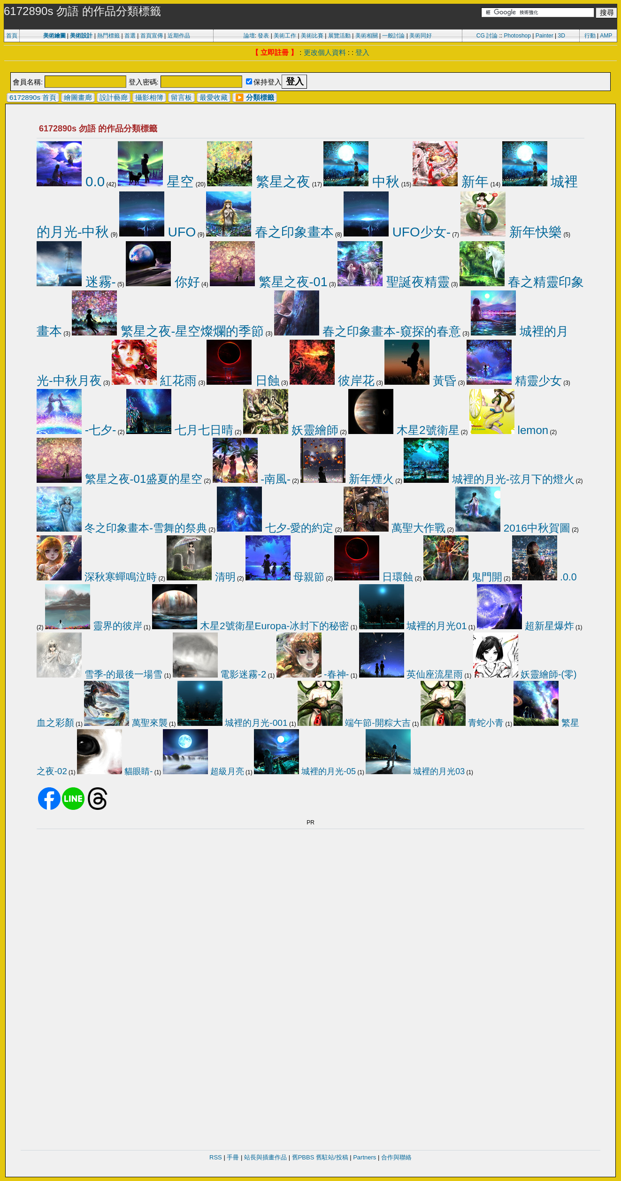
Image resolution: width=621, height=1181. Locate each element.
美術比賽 (312, 35)
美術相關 (366, 35)
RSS (215, 1157)
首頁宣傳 (151, 35)
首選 (130, 35)
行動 (590, 35)
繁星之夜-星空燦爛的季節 (168, 331)
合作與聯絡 (396, 1157)
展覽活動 (339, 35)
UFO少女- (397, 232)
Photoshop (517, 35)
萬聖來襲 (125, 723)
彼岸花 (332, 380)
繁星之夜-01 (269, 281)
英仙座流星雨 (411, 674)
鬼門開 (462, 577)
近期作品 (179, 35)
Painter (544, 35)
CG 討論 (487, 35)
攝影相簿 (149, 97)
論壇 (249, 35)
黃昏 (420, 380)
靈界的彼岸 (93, 625)
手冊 (233, 1157)
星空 (156, 181)
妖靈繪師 (290, 430)
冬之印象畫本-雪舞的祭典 (122, 528)
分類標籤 (260, 97)
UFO (157, 231)
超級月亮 (203, 771)
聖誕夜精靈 (393, 282)
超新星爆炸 (525, 625)
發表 (263, 35)
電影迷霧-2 (220, 674)
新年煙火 (347, 479)
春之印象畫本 (270, 231)
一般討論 (393, 35)
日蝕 (243, 380)
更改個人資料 (325, 52)
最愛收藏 (213, 97)
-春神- (312, 674)
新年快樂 (511, 232)
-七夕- (76, 429)
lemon (508, 430)
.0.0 (544, 577)
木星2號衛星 (403, 430)
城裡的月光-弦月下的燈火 (489, 479)
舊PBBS (303, 1157)
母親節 (284, 577)
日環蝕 (373, 577)
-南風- (252, 478)
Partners (364, 1157)
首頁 (11, 35)
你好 (163, 281)
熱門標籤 (108, 35)
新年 (451, 181)
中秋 (361, 181)
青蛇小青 (462, 723)
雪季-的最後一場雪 (99, 674)
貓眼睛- (115, 771)
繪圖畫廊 (78, 97)
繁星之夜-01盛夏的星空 (119, 478)
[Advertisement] (311, 67)
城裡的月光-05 (305, 771)
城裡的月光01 (413, 625)
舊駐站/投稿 (332, 1157)
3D (561, 35)
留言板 (181, 97)
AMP (606, 35)
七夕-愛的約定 (275, 528)
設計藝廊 (114, 97)
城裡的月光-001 (232, 723)
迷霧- (76, 281)
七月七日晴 (179, 430)
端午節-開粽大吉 (354, 723)
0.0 (71, 181)
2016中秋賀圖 (512, 528)
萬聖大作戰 (394, 528)
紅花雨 (154, 380)
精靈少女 (514, 380)
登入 (362, 52)
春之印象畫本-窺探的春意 (367, 331)
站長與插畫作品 (265, 1157)
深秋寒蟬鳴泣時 (97, 577)
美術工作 (285, 35)
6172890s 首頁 (32, 97)
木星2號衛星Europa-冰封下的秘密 (250, 625)
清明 (201, 577)
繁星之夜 (258, 181)
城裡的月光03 (415, 771)
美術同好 (420, 35)
